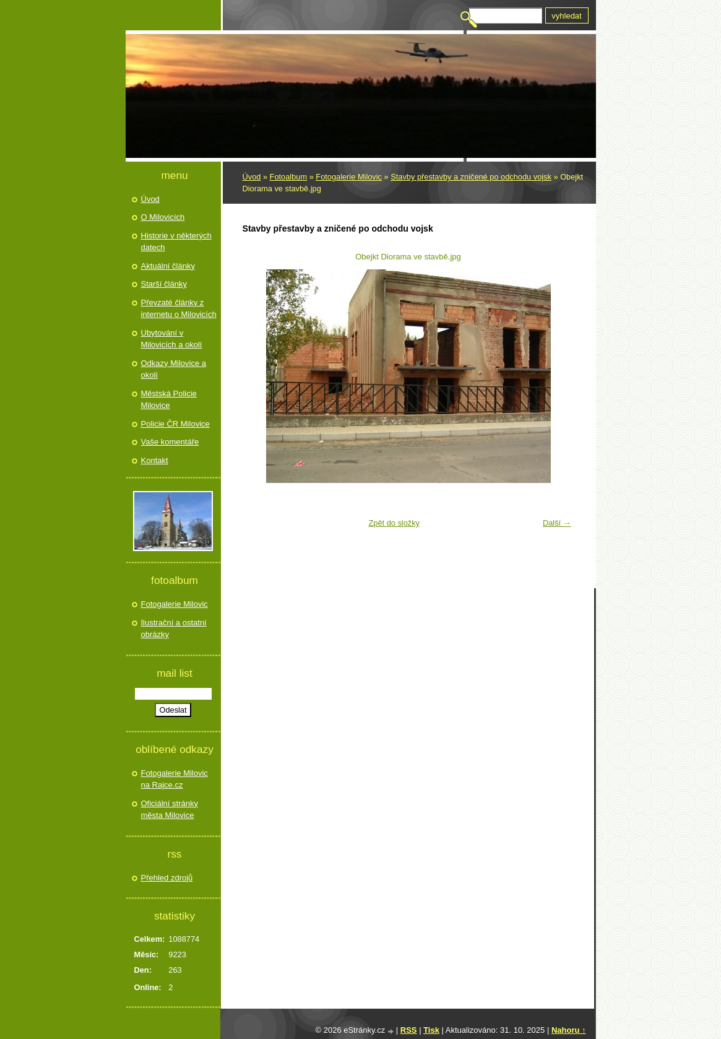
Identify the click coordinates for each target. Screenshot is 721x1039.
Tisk (431, 1030)
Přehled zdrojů (167, 877)
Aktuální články (168, 266)
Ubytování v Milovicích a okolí (171, 339)
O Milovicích (163, 217)
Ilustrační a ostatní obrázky (174, 629)
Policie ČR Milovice (175, 423)
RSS (408, 1030)
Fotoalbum (288, 176)
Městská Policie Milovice (169, 400)
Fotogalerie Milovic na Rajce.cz (174, 779)
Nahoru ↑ (568, 1030)
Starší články (164, 284)
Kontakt (154, 460)
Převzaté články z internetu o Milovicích (179, 309)
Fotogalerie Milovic (349, 176)
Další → (557, 523)
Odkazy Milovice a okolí (173, 369)
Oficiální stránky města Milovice (169, 809)
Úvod (252, 176)
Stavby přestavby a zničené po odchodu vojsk (471, 176)
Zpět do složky (394, 523)
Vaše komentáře (170, 441)
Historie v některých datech (176, 242)
